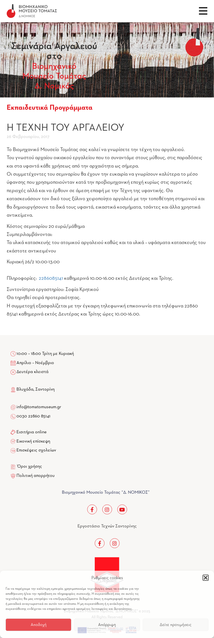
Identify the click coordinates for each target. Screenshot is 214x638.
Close (203, 11)
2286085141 (51, 278)
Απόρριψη (107, 625)
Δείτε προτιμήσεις (175, 625)
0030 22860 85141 (33, 416)
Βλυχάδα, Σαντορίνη (33, 389)
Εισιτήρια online (31, 432)
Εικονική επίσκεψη (33, 441)
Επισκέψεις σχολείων (36, 450)
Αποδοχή (39, 625)
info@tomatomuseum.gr (38, 407)
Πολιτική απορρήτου (35, 476)
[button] (205, 577)
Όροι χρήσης (29, 466)
